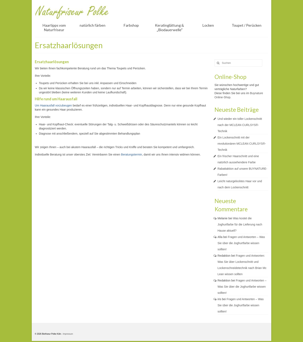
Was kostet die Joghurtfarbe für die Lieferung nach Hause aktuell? (240, 224)
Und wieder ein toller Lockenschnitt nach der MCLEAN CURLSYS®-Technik (240, 125)
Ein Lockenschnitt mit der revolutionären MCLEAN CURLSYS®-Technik (242, 143)
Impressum (68, 334)
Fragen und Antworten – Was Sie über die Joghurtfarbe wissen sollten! (241, 243)
